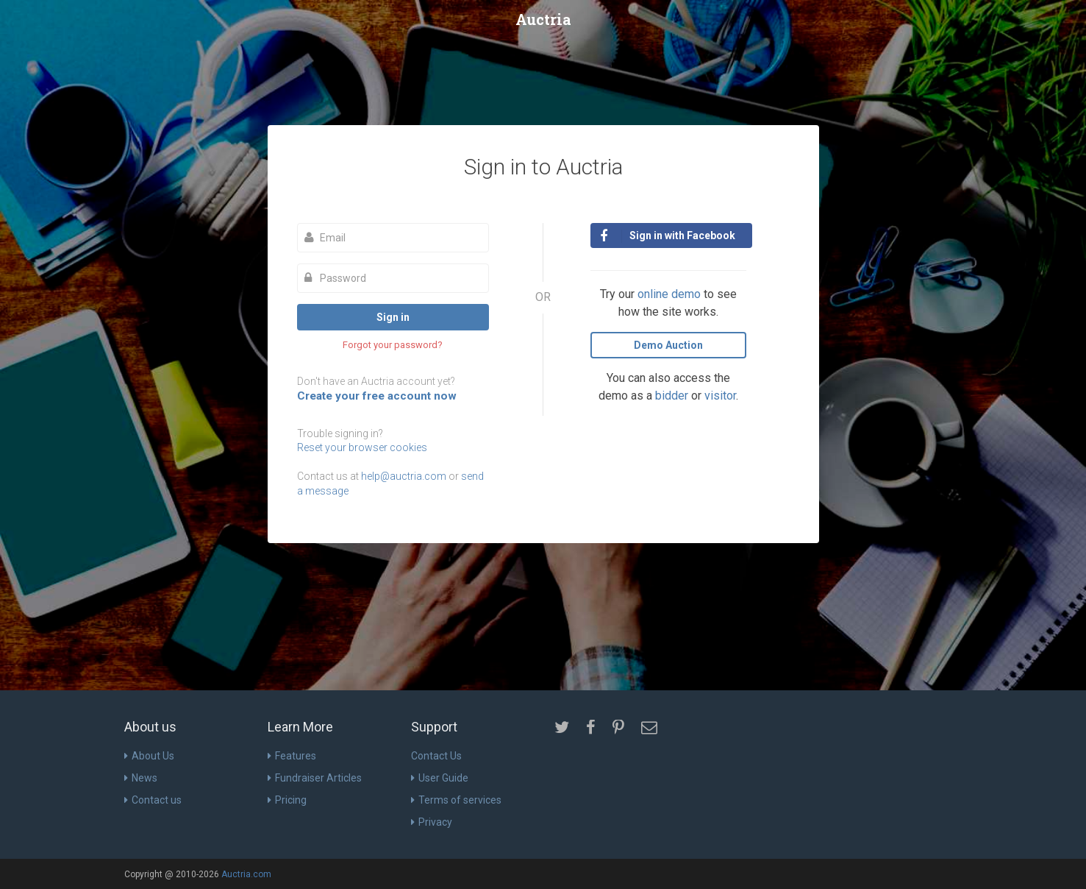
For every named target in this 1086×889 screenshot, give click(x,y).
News (140, 778)
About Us (149, 756)
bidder (671, 396)
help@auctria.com (403, 476)
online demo (669, 294)
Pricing (287, 800)
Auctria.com (246, 874)
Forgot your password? (393, 344)
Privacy (431, 822)
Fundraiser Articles (315, 778)
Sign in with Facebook (667, 236)
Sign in (393, 317)
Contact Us (436, 756)
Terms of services (456, 800)
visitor (720, 396)
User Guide (439, 778)
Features (292, 756)
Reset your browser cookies (362, 447)
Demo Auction (668, 345)
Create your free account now (377, 396)
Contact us (153, 800)
